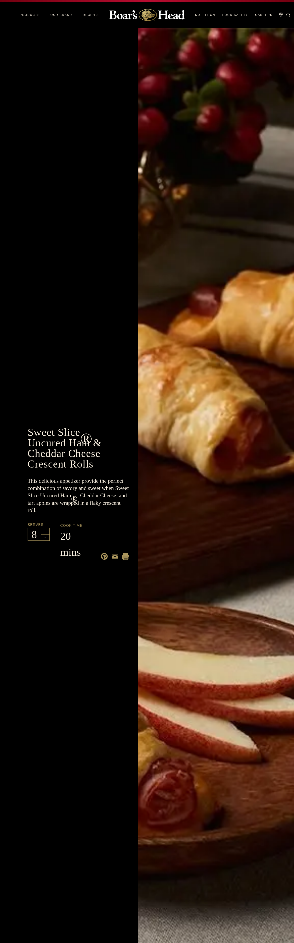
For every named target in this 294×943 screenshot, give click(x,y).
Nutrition (205, 15)
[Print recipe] (125, 556)
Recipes (91, 15)
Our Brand (61, 15)
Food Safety (235, 15)
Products (30, 15)
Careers (264, 15)
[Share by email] (115, 556)
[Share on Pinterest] (104, 556)
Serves (35, 525)
